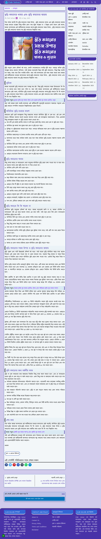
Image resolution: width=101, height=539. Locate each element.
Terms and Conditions (39, 527)
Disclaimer (35, 530)
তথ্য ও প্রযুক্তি (56, 517)
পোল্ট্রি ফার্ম (55, 520)
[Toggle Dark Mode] (92, 2)
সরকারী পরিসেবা (56, 527)
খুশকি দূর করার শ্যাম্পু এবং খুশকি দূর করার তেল (29, 432)
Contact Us (35, 520)
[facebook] (81, 2)
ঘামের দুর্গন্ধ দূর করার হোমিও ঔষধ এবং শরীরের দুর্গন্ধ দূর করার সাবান (36, 288)
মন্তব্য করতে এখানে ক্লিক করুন (34, 499)
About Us (35, 517)
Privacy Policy (36, 523)
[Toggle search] (95, 2)
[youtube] (87, 2)
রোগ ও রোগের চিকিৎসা (12, 453)
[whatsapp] (84, 2)
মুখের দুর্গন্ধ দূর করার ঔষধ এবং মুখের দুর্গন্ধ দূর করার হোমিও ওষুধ (35, 100)
